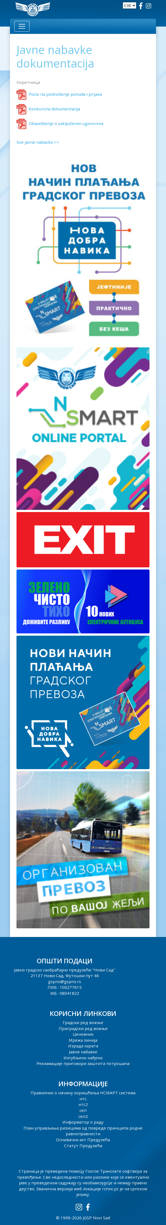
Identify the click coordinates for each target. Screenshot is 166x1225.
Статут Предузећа (83, 1145)
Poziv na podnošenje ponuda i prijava (65, 94)
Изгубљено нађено (83, 1057)
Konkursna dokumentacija (54, 108)
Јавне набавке (83, 1051)
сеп (83, 1110)
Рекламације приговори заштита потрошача (83, 1063)
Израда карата (83, 1045)
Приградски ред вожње (83, 1028)
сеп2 (83, 1116)
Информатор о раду (83, 1122)
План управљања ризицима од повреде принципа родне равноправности (83, 1131)
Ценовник (83, 1034)
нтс (83, 1098)
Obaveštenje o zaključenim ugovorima (66, 123)
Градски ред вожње (83, 1022)
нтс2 (83, 1104)
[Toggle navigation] (21, 26)
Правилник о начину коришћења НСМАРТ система (83, 1092)
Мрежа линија (83, 1040)
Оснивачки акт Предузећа (83, 1139)
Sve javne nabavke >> (37, 142)
